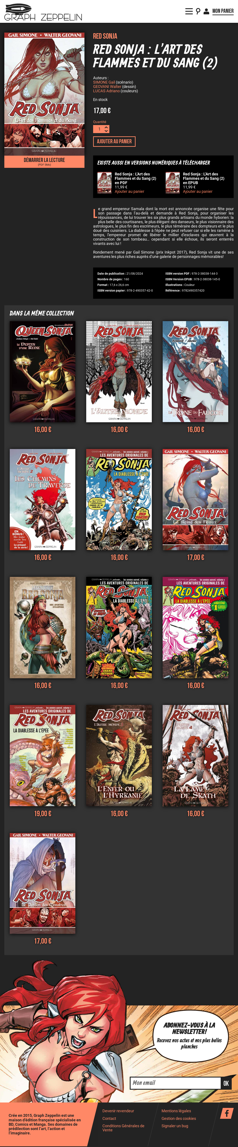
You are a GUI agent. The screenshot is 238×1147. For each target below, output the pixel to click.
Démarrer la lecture (44, 161)
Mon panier (223, 8)
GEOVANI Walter (107, 87)
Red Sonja (105, 36)
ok (226, 1084)
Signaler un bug (175, 1126)
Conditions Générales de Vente (123, 1128)
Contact (109, 1119)
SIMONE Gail (104, 83)
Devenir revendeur (118, 1111)
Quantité (99, 122)
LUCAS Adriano (106, 91)
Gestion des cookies (179, 1119)
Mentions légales (176, 1111)
